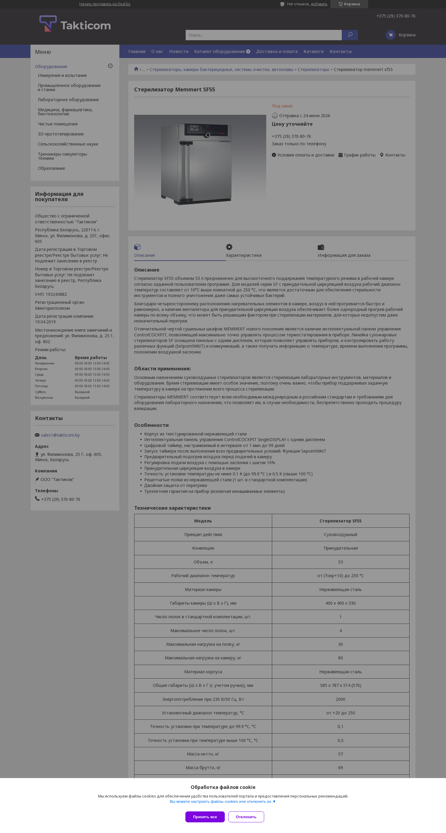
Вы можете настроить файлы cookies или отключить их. (221, 804)
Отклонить (248, 817)
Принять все (205, 817)
